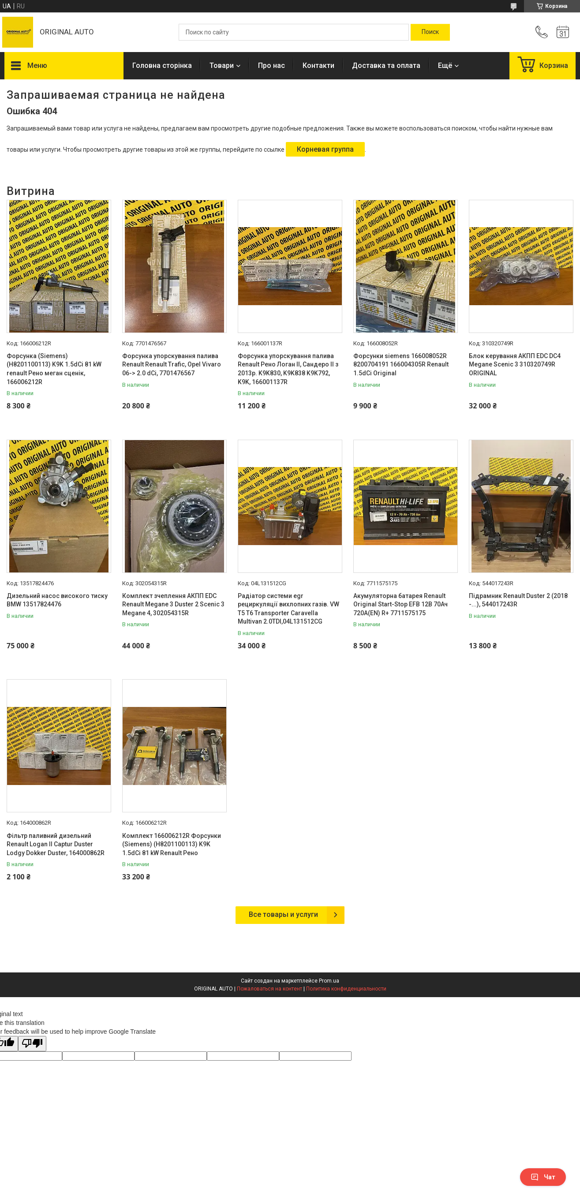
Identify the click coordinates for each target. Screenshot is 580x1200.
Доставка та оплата (386, 65)
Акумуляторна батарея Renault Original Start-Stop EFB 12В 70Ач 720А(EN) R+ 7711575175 (400, 604)
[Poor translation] (32, 1043)
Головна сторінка (162, 65)
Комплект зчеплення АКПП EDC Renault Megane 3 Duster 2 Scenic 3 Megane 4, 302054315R (173, 604)
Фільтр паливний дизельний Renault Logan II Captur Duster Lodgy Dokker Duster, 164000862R (56, 844)
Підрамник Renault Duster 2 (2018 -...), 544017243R (518, 600)
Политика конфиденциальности (346, 989)
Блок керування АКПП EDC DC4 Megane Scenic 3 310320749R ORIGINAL (515, 364)
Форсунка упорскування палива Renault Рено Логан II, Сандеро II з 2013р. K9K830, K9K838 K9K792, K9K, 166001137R (288, 368)
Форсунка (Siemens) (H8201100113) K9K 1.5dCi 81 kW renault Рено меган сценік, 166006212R (54, 368)
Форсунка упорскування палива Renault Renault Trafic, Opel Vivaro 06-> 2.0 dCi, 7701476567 (171, 364)
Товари (222, 65)
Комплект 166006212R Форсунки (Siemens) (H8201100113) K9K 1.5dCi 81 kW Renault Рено (171, 844)
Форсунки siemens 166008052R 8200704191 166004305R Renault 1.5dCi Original (401, 364)
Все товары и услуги (283, 914)
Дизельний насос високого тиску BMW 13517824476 (57, 600)
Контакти (318, 65)
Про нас (271, 65)
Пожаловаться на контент (269, 989)
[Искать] (430, 32)
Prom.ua (329, 981)
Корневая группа (325, 149)
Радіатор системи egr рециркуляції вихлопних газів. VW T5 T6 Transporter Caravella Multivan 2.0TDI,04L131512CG (288, 608)
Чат (543, 1177)
